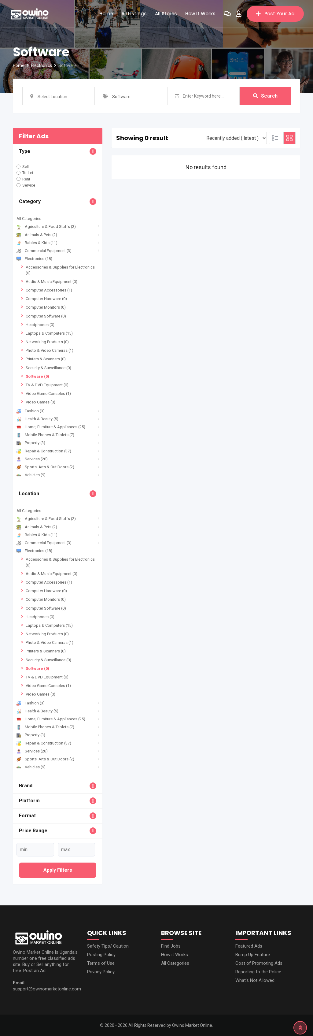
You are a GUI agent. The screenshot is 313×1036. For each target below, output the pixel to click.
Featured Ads (248, 946)
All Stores (166, 13)
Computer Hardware (46, 298)
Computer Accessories (49, 290)
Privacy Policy (101, 972)
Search (265, 96)
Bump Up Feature (252, 954)
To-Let (27, 172)
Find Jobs (171, 946)
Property (31, 442)
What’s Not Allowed (254, 980)
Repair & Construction (44, 451)
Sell (25, 166)
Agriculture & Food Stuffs (46, 226)
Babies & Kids (37, 242)
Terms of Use (101, 963)
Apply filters (57, 870)
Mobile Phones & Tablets (45, 435)
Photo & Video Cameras (49, 350)
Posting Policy (101, 954)
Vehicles (31, 475)
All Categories (29, 218)
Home (106, 13)
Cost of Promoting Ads (258, 963)
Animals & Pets (37, 234)
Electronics (34, 258)
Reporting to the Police (258, 972)
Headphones (40, 324)
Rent (26, 178)
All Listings (134, 13)
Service (28, 185)
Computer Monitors (46, 307)
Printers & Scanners (46, 359)
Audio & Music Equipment (51, 281)
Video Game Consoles (48, 393)
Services (32, 459)
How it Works (200, 13)
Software (37, 376)
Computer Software (46, 316)
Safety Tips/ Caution (108, 946)
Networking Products (47, 342)
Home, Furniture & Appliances (51, 427)
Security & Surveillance (48, 368)
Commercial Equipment (44, 250)
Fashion (31, 411)
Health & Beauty (37, 419)
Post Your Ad (275, 13)
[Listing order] (234, 138)
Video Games (40, 402)
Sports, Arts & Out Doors (45, 467)
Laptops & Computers (49, 333)
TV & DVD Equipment (47, 385)
